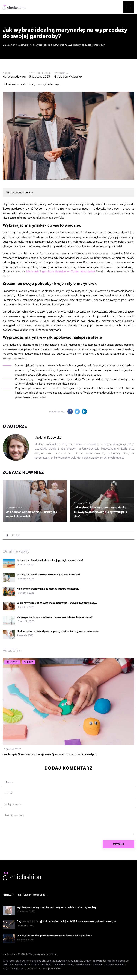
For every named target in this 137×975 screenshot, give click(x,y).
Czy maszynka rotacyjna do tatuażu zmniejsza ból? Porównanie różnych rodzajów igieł (66, 921)
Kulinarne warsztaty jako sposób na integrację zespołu (48, 588)
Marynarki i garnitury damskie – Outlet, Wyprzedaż (60, 271)
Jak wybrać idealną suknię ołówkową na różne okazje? (48, 574)
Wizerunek (75, 76)
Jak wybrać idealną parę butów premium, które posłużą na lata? (54, 935)
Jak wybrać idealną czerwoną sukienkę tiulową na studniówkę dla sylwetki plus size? (100, 512)
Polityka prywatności (32, 894)
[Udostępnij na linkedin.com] (84, 411)
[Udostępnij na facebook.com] (70, 411)
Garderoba (61, 76)
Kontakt (8, 894)
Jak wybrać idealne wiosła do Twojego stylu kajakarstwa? (50, 560)
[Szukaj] (7, 535)
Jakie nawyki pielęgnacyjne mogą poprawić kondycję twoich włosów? (57, 603)
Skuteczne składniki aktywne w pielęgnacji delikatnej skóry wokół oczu (58, 631)
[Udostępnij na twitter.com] (77, 411)
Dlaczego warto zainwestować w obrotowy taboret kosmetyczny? (55, 617)
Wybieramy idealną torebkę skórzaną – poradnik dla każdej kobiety (56, 907)
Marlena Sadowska (14, 76)
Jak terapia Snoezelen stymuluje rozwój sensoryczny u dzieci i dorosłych (49, 754)
